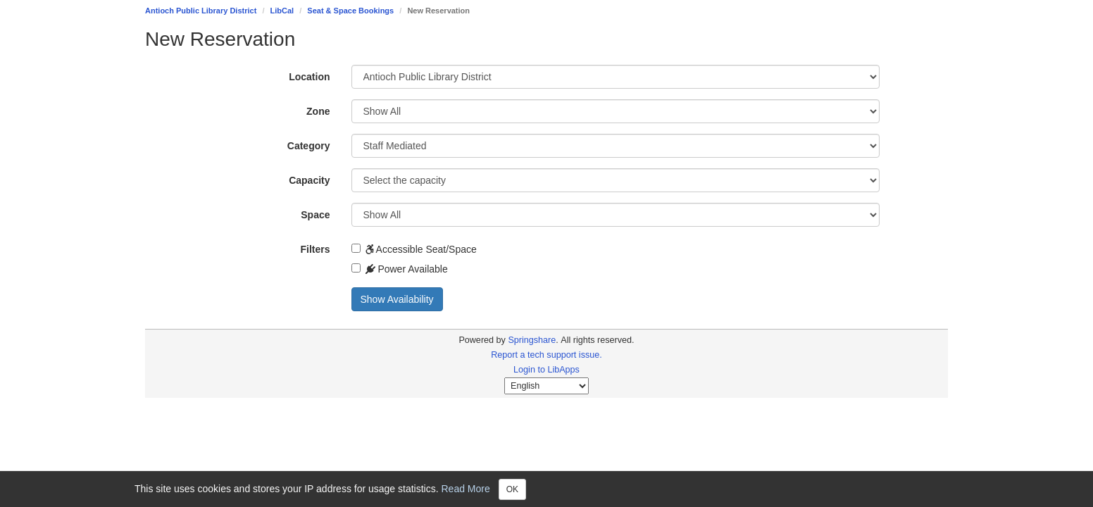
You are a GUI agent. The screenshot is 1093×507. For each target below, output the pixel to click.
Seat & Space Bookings (350, 10)
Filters (315, 249)
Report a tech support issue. (546, 355)
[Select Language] (546, 385)
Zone (318, 111)
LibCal (282, 10)
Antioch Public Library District (200, 10)
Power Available (399, 269)
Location (309, 76)
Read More (466, 488)
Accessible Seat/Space (414, 249)
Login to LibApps (546, 370)
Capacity (309, 180)
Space (315, 214)
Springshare (532, 340)
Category (308, 145)
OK (512, 489)
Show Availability (397, 299)
